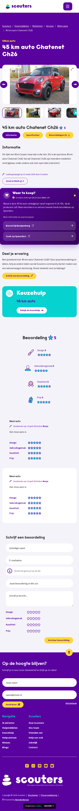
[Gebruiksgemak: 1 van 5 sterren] (29, 618)
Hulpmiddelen (22, 25)
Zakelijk (33, 742)
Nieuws (6, 742)
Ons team (34, 727)
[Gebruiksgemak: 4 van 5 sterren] (37, 618)
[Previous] (3, 84)
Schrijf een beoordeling (19, 275)
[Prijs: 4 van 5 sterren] (37, 631)
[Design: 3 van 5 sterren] (34, 612)
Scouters (6, 25)
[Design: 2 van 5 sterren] (31, 612)
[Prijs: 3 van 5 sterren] (34, 631)
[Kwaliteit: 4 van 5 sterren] (37, 624)
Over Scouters (36, 722)
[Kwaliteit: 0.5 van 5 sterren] (27, 624)
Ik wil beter (8, 722)
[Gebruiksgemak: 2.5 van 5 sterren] (33, 618)
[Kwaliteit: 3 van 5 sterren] (34, 624)
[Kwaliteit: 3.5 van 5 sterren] (35, 624)
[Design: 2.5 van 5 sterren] (33, 612)
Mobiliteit (37, 25)
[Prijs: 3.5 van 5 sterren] (35, 631)
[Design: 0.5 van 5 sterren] (27, 612)
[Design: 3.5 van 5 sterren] (35, 612)
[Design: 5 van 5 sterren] (39, 612)
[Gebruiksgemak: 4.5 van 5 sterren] (38, 618)
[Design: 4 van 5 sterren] (37, 612)
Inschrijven (13, 704)
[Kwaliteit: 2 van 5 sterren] (31, 624)
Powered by (15, 799)
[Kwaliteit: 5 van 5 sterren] (39, 624)
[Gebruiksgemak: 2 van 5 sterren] (31, 618)
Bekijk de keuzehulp (31, 310)
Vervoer (50, 25)
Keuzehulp (8, 732)
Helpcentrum (9, 737)
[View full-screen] (72, 69)
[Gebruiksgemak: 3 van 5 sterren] (34, 618)
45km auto (62, 25)
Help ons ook (36, 737)
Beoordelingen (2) (59, 135)
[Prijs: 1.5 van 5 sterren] (30, 631)
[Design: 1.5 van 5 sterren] (30, 612)
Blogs (5, 747)
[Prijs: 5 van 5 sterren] (39, 631)
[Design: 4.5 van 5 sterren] (38, 612)
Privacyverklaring (49, 795)
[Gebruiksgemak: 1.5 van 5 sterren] (30, 618)
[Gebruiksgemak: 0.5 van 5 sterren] (27, 618)
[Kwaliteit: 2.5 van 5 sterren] (33, 624)
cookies (38, 806)
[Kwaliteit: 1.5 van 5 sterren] (30, 624)
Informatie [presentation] (11, 135)
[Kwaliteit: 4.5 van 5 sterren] (38, 624)
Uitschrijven (71, 703)
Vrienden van (36, 732)
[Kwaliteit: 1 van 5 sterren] (29, 624)
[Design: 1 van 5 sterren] (29, 612)
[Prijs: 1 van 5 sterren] (29, 631)
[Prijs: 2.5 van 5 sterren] (33, 631)
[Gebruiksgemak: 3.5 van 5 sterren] (35, 618)
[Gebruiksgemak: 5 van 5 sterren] (39, 618)
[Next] (75, 84)
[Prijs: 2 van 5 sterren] (31, 631)
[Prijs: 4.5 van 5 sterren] (38, 631)
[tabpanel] (39, 155)
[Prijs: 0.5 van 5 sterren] (27, 631)
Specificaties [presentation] (32, 135)
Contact (33, 747)
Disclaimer (33, 795)
